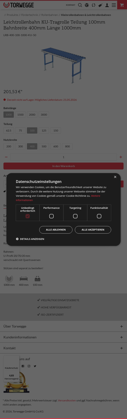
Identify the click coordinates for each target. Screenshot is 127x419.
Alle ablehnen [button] (55, 229)
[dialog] (63, 209)
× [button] (115, 177)
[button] (30, 239)
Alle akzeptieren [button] (92, 229)
